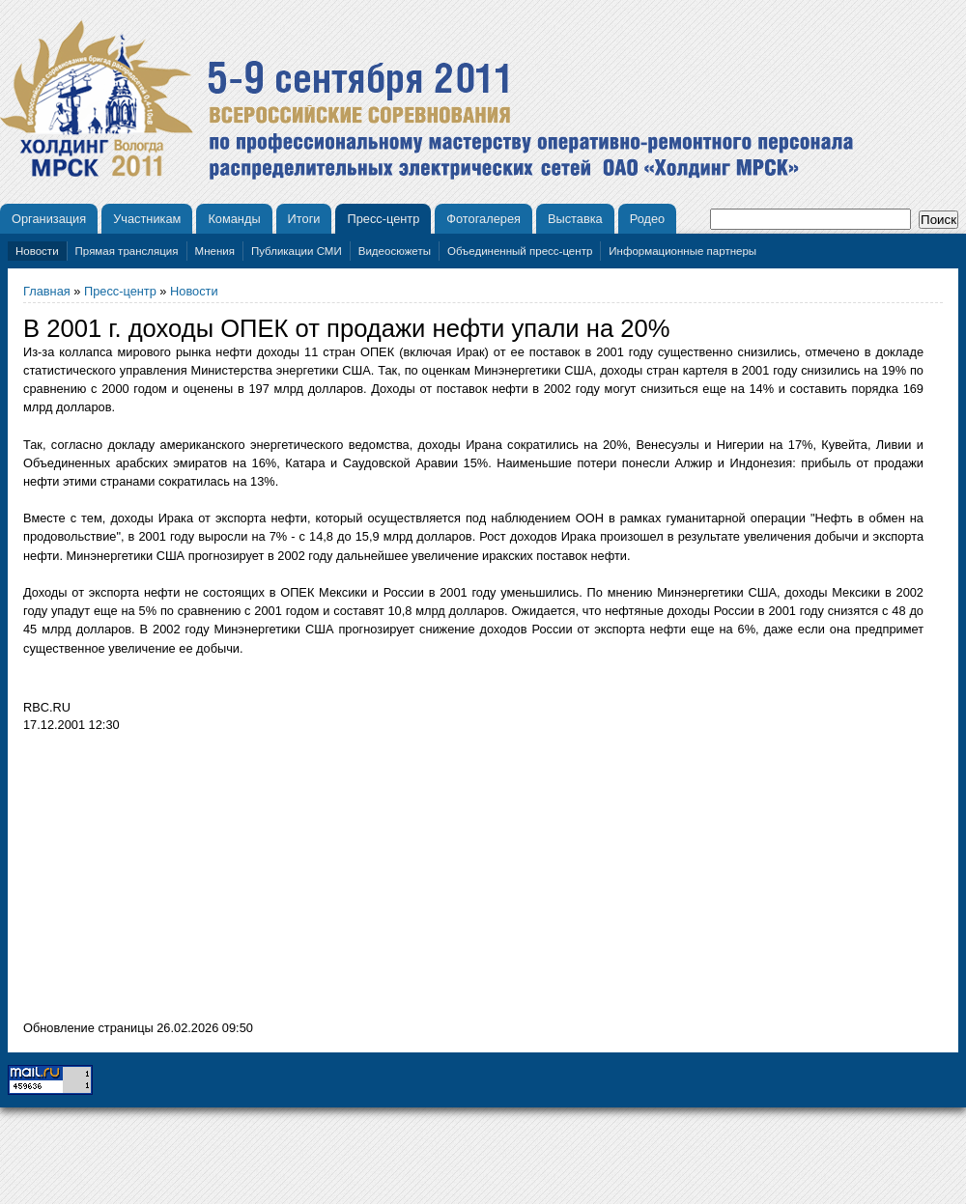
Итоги (304, 218)
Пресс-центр (383, 218)
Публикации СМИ (296, 251)
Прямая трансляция (127, 251)
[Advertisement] (185, 881)
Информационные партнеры (682, 251)
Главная (47, 291)
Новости (37, 251)
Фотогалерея (483, 218)
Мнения (215, 251)
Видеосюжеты (394, 251)
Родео (648, 218)
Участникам (147, 218)
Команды (234, 218)
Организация (49, 218)
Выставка (575, 218)
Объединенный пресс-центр (519, 251)
